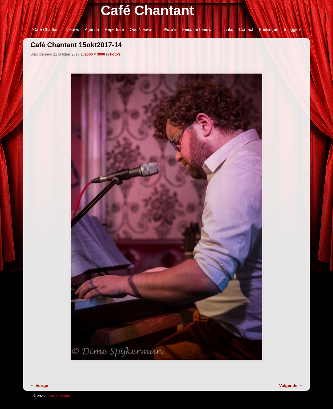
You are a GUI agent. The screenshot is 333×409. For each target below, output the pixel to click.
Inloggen (292, 29)
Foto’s (170, 29)
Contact (246, 29)
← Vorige (39, 385)
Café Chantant (147, 10)
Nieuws (72, 29)
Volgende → (291, 385)
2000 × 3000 (95, 54)
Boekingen (268, 29)
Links (228, 29)
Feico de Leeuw (197, 31)
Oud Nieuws (142, 31)
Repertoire (114, 29)
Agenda (92, 29)
